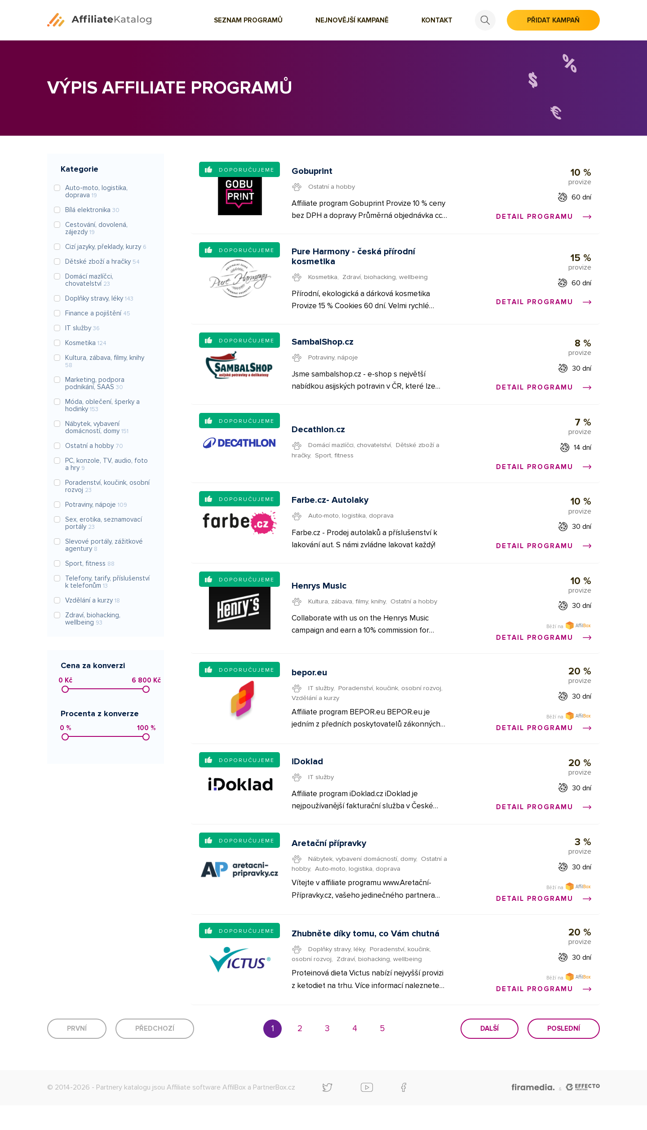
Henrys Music (319, 595)
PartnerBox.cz (274, 1112)
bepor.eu (310, 688)
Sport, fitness (336, 463)
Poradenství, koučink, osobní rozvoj (391, 704)
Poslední (563, 1054)
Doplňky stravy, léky (337, 972)
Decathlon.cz (319, 438)
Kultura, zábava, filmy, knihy (348, 611)
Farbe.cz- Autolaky (330, 511)
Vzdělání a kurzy (316, 713)
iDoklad (308, 780)
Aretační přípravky (329, 864)
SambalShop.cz (323, 347)
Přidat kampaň (553, 20)
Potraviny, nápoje (334, 363)
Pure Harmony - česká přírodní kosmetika (354, 260)
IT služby (321, 704)
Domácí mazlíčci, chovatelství (352, 453)
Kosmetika (324, 280)
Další (489, 1054)
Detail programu (543, 217)
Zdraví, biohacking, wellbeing (387, 280)
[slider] (65, 689)
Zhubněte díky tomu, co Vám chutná (366, 957)
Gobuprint (312, 172)
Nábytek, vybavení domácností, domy (364, 879)
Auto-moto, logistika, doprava (353, 527)
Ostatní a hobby (333, 187)
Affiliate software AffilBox (206, 1112)
